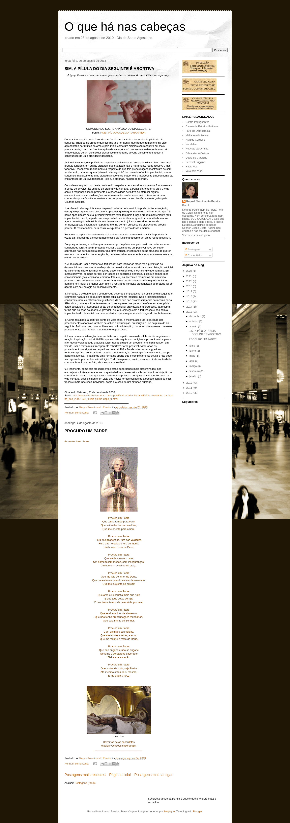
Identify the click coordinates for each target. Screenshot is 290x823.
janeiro (194, 376)
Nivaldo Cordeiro (195, 139)
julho (193, 345)
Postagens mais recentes (85, 775)
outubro (194, 321)
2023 (189, 281)
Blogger (197, 811)
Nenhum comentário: (76, 412)
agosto (194, 326)
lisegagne (169, 811)
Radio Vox (191, 166)
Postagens (192, 249)
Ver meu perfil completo (196, 235)
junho (193, 350)
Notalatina (191, 144)
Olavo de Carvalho (196, 157)
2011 (189, 387)
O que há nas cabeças (124, 26)
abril (192, 360)
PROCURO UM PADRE (85, 431)
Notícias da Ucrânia (196, 148)
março (194, 366)
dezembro (196, 316)
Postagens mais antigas (153, 775)
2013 (189, 311)
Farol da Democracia (197, 130)
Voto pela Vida (193, 170)
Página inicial (120, 775)
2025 (189, 276)
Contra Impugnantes (197, 121)
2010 (189, 392)
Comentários (194, 255)
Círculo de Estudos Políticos (201, 126)
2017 (189, 291)
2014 (189, 306)
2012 (189, 382)
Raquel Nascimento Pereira (203, 201)
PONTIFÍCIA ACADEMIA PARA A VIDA (122, 132)
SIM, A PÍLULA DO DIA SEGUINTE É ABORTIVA (109, 68)
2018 (189, 286)
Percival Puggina (195, 162)
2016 (189, 296)
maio (193, 355)
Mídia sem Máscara (196, 135)
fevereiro (195, 371)
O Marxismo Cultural (197, 153)
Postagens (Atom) (85, 782)
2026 (189, 270)
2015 (189, 301)
